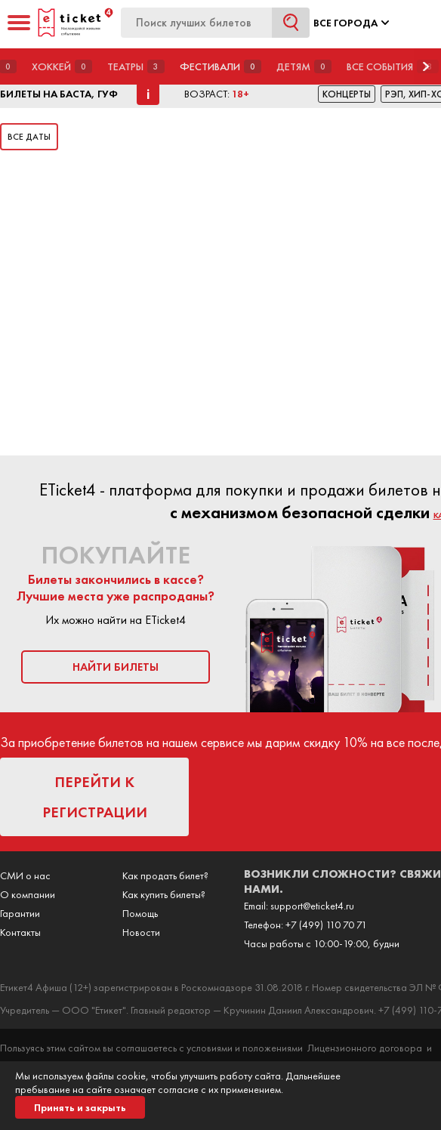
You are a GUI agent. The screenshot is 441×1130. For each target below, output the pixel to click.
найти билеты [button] (115, 667)
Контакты (20, 932)
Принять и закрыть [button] (80, 1107)
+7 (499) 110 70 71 (326, 924)
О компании (27, 894)
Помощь (140, 913)
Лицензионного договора (364, 1047)
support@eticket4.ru (312, 905)
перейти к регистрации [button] (94, 797)
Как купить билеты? (163, 894)
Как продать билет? (165, 875)
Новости (141, 932)
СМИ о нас (25, 875)
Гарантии (20, 913)
